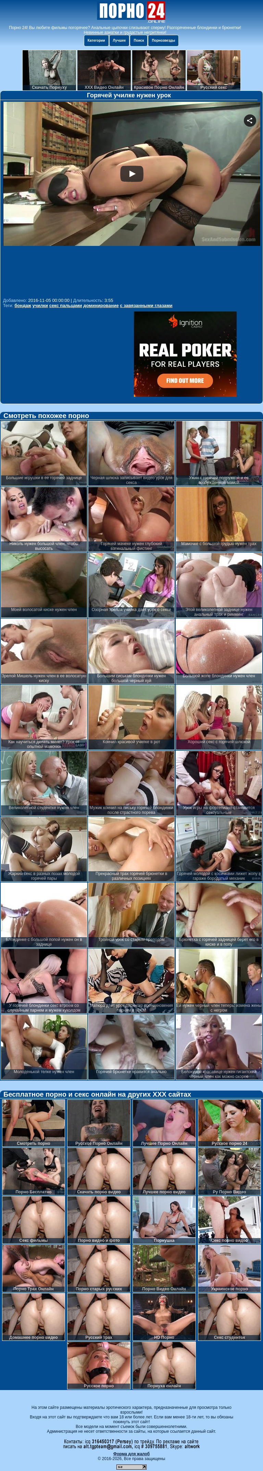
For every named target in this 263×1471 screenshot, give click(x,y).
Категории (96, 40)
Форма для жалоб (131, 1454)
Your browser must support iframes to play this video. (131, 199)
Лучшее (119, 40)
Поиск (139, 40)
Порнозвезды (163, 40)
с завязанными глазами (146, 305)
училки (40, 305)
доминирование (100, 305)
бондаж (22, 305)
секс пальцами (65, 305)
